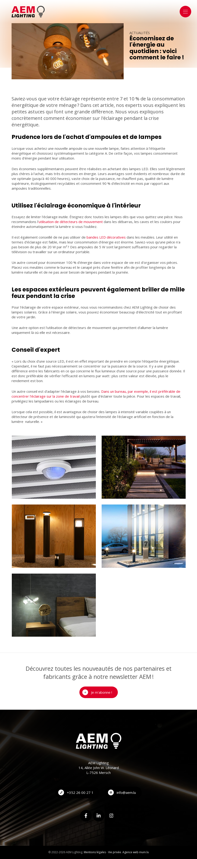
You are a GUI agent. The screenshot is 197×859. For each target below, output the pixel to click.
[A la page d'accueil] (28, 11)
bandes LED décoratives (106, 237)
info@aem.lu (126, 792)
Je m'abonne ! (101, 692)
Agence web (130, 852)
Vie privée (114, 852)
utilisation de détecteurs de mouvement (71, 221)
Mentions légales (95, 852)
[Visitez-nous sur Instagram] (111, 815)
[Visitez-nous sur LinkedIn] (98, 815)
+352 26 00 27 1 (80, 792)
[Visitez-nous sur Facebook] (86, 815)
